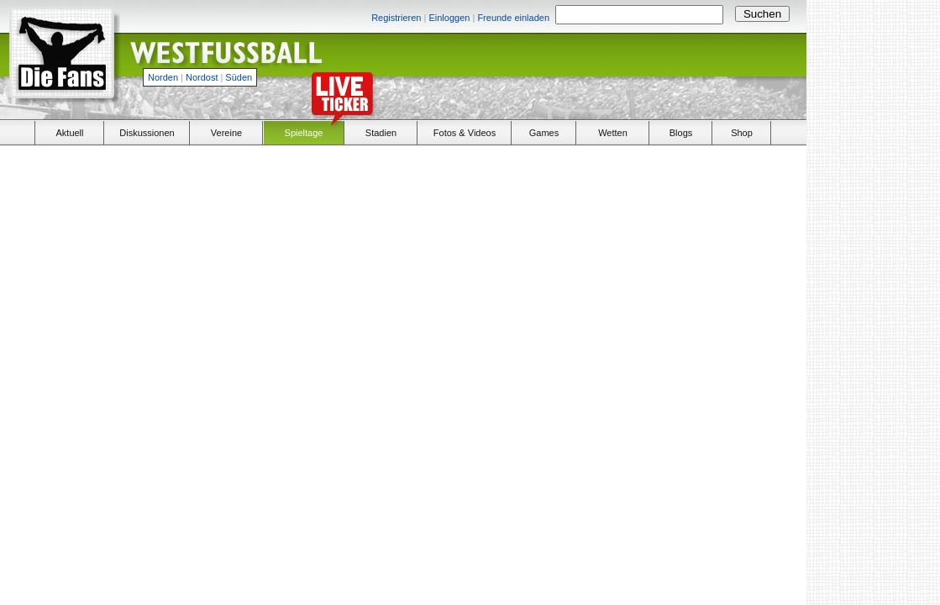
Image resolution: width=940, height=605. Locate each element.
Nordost (202, 77)
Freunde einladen (513, 18)
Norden (163, 77)
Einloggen (449, 18)
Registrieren (396, 18)
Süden (238, 77)
